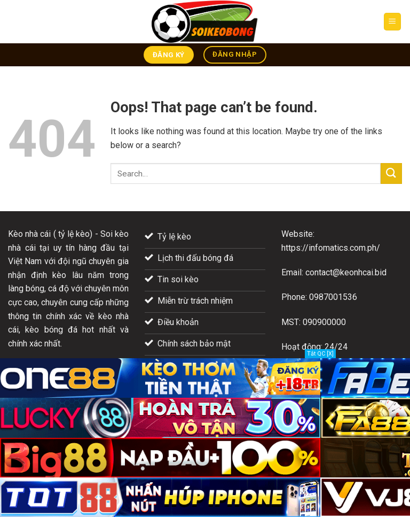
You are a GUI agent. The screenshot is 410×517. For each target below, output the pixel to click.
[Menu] (392, 21)
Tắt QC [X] (320, 353)
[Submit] (391, 173)
